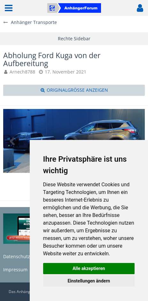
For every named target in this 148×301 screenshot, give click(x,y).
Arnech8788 (22, 72)
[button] (8, 8)
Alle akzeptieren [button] (89, 268)
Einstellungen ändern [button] (88, 280)
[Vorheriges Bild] (12, 141)
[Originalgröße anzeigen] (74, 90)
